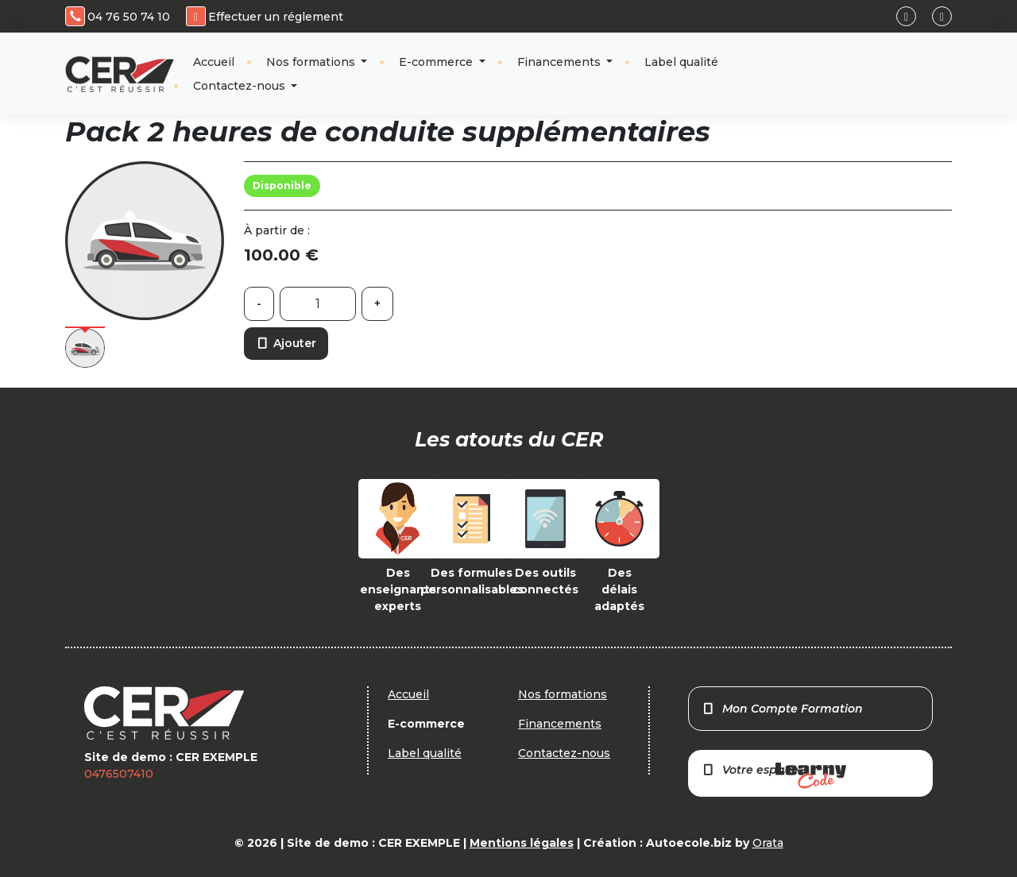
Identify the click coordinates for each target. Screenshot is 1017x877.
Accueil (213, 62)
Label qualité (681, 62)
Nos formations (312, 62)
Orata (767, 843)
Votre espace (774, 776)
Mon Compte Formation (782, 708)
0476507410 (118, 774)
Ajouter (286, 343)
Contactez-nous (240, 86)
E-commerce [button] (437, 62)
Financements (560, 62)
